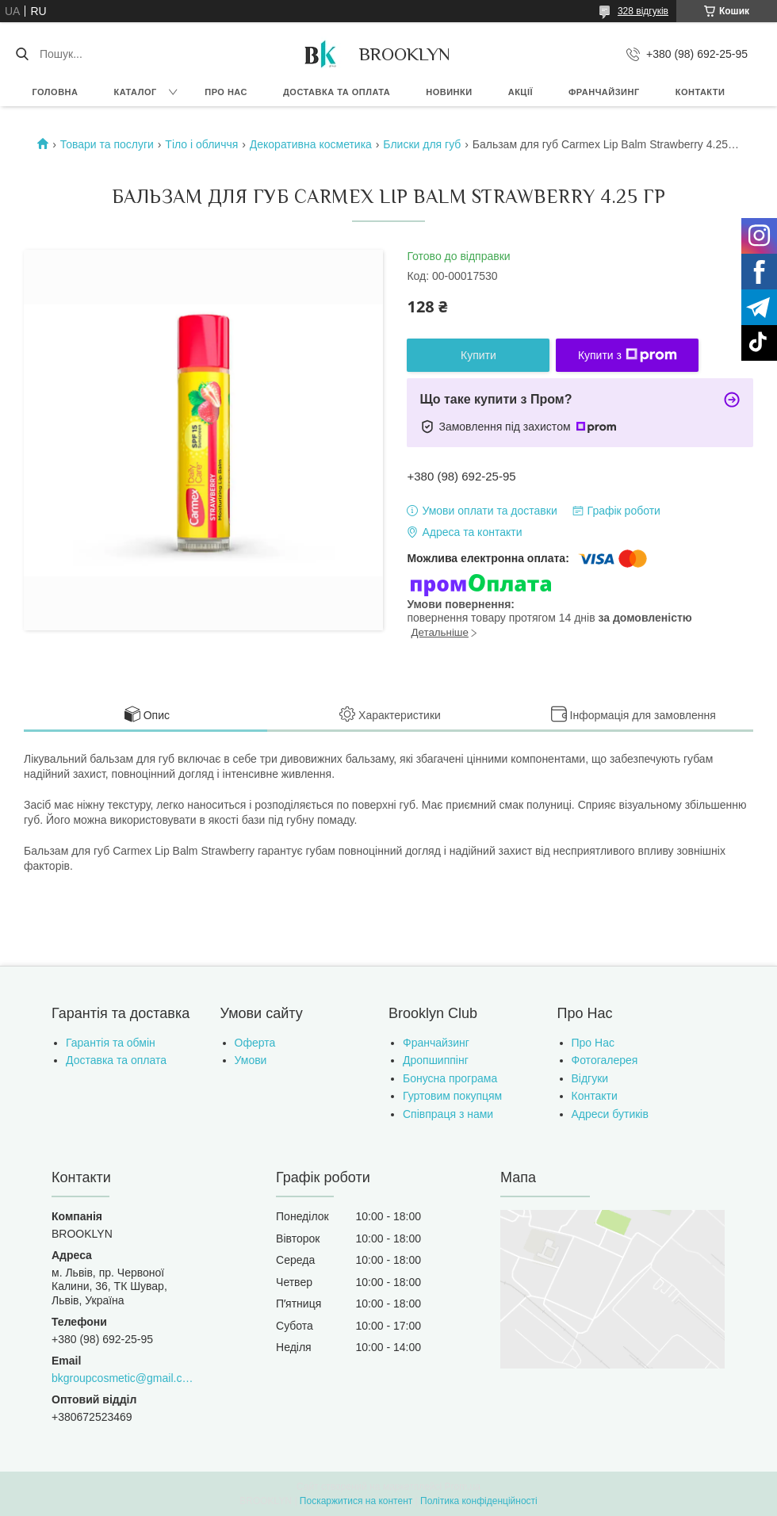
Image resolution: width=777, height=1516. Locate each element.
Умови (251, 1060)
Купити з (627, 355)
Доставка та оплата (336, 92)
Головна (55, 92)
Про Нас (593, 1042)
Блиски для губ (422, 144)
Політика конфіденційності (479, 1500)
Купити (478, 355)
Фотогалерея (605, 1060)
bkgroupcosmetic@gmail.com (124, 1378)
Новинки (449, 92)
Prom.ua (462, 1486)
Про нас (226, 92)
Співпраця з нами (448, 1114)
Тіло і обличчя (201, 144)
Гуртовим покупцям (452, 1095)
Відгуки (590, 1078)
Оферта (255, 1042)
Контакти (700, 92)
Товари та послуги (107, 144)
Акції (520, 92)
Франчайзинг (604, 92)
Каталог (134, 92)
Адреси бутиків (610, 1114)
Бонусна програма (450, 1078)
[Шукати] (22, 54)
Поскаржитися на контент (356, 1500)
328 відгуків (643, 11)
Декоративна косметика (311, 144)
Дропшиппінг (436, 1060)
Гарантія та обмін (110, 1042)
